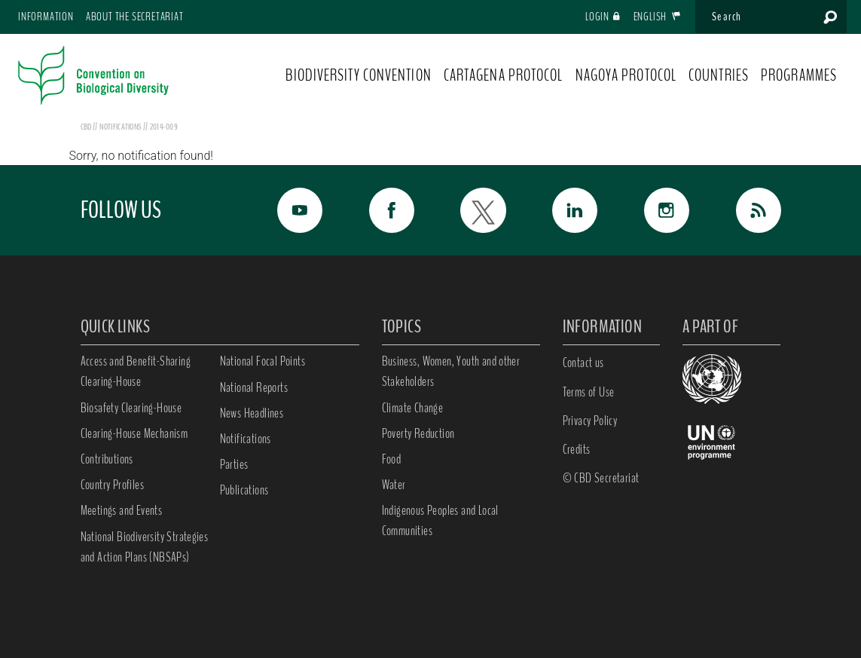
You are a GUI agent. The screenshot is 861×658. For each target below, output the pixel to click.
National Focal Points (262, 361)
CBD (86, 127)
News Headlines (252, 413)
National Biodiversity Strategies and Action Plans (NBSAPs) (145, 547)
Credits (577, 449)
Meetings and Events (122, 510)
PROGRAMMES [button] (799, 75)
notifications (120, 127)
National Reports (254, 387)
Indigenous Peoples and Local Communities (440, 520)
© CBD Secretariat (601, 478)
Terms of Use (589, 392)
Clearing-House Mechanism (134, 433)
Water (394, 485)
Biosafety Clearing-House (131, 408)
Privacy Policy (590, 421)
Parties (234, 464)
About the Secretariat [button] (135, 16)
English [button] (657, 16)
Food (391, 459)
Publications (244, 490)
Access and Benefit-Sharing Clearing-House (136, 371)
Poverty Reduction (418, 433)
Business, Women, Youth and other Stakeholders (451, 371)
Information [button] (46, 16)
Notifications (245, 439)
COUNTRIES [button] (718, 75)
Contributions (107, 459)
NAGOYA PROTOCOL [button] (626, 75)
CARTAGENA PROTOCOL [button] (503, 75)
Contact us (583, 362)
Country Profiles (112, 485)
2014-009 (164, 127)
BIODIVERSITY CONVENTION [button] (358, 75)
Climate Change (413, 408)
